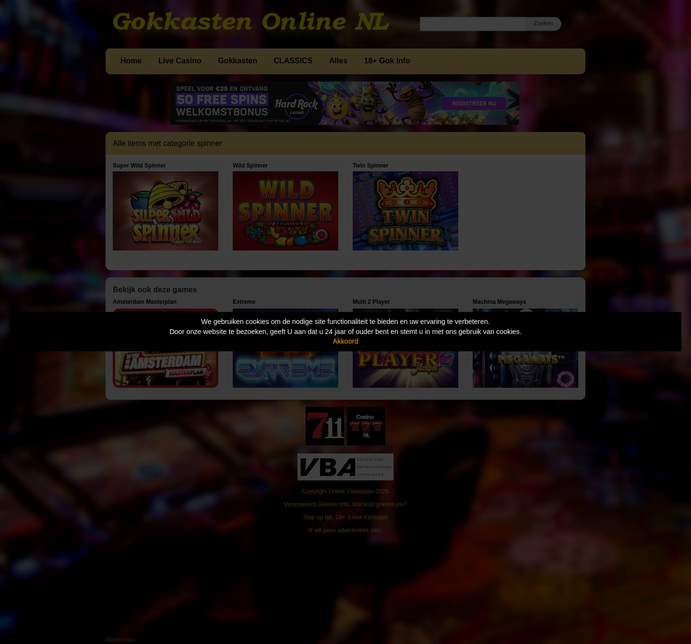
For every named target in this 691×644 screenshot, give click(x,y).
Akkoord (345, 341)
